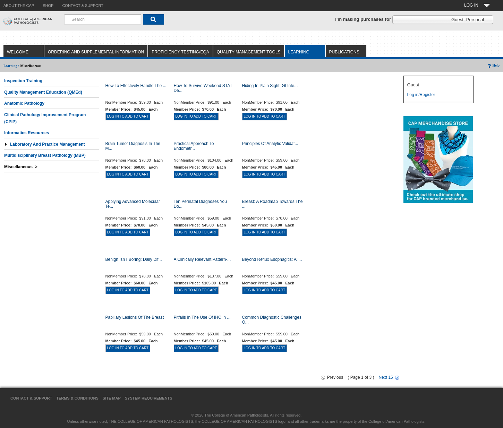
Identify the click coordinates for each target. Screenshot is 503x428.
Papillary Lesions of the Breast (134, 317)
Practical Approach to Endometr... (194, 146)
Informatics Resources (26, 132)
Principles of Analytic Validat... (270, 143)
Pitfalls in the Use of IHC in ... (202, 317)
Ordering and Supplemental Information (96, 52)
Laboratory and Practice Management (44, 144)
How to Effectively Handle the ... (136, 85)
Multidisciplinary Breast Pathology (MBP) (45, 155)
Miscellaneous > (20, 166)
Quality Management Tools (249, 52)
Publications (344, 52)
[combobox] (102, 19)
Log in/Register (421, 94)
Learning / (11, 66)
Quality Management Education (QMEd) (43, 92)
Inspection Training (23, 80)
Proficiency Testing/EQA (180, 52)
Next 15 (385, 377)
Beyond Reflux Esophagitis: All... (272, 259)
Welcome (17, 52)
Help (493, 65)
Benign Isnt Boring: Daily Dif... (133, 259)
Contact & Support (31, 398)
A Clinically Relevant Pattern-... (202, 259)
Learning (298, 52)
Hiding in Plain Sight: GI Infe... (270, 85)
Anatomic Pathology (24, 103)
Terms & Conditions (77, 398)
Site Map (112, 398)
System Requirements (148, 398)
